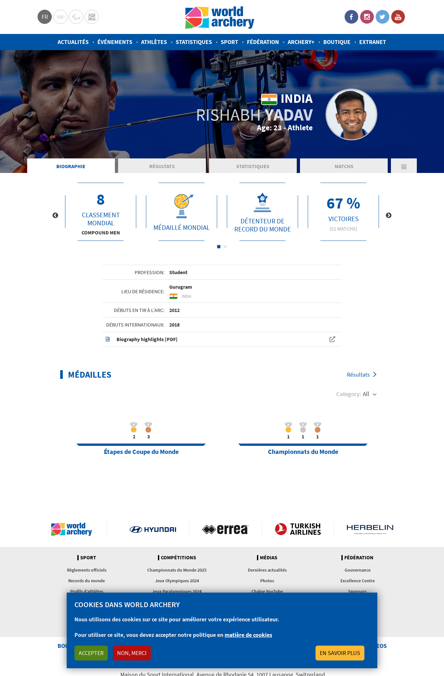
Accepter (91, 653)
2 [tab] (225, 246)
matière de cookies (248, 634)
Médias (268, 558)
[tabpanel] (100, 212)
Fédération (263, 42)
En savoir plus (340, 653)
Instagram (367, 17)
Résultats (162, 166)
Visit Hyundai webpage (153, 529)
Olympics (60, 17)
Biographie (70, 166)
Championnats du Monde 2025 (176, 570)
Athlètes (154, 42)
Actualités (73, 42)
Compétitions (178, 558)
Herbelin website (370, 529)
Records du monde (86, 581)
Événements (114, 42)
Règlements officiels (86, 570)
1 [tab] (218, 246)
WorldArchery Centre (91, 17)
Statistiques (194, 42)
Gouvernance (358, 570)
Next (388, 215)
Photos (267, 581)
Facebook (351, 17)
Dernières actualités (267, 570)
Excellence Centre (357, 581)
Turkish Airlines (298, 529)
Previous (55, 215)
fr (45, 16)
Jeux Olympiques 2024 (177, 581)
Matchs (344, 166)
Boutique (336, 42)
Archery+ (301, 42)
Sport (229, 42)
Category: (348, 394)
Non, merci (132, 653)
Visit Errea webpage (225, 529)
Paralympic (76, 17)
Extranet (372, 42)
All (366, 394)
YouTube (398, 17)
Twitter (382, 17)
